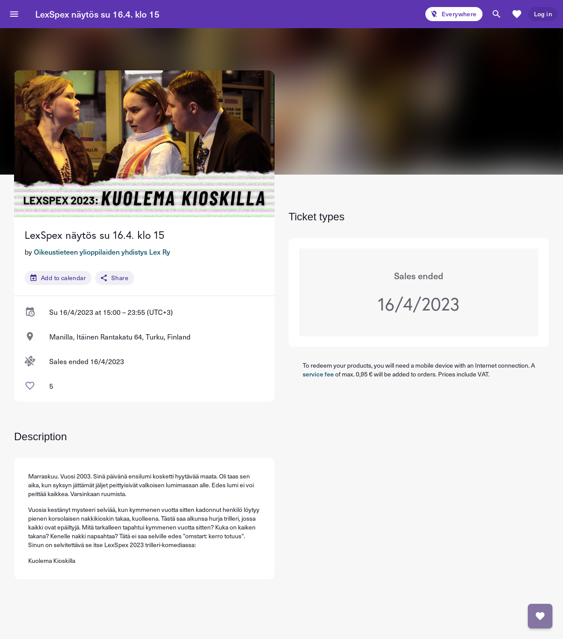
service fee (318, 374)
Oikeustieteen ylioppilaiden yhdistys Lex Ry (102, 251)
